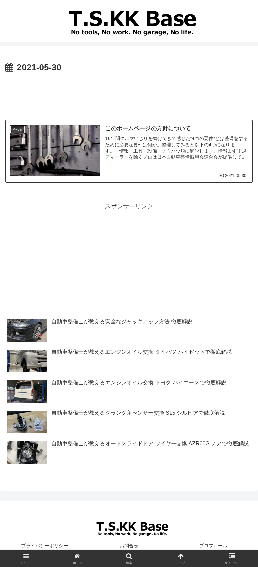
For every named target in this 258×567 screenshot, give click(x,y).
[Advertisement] (129, 94)
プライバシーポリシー (44, 545)
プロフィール (213, 545)
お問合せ (129, 545)
